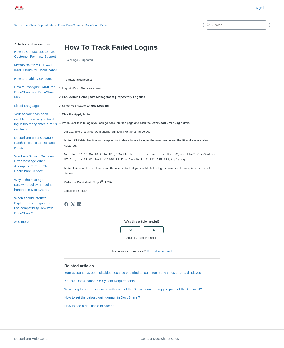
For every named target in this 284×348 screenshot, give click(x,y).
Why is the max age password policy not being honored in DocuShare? (33, 185)
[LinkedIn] (79, 204)
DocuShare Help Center (31, 338)
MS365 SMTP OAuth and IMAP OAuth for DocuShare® (35, 67)
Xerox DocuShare (69, 25)
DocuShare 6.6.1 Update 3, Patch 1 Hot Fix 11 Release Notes (34, 142)
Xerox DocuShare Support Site (34, 25)
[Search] (236, 25)
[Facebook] (66, 204)
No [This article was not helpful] (153, 229)
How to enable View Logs (33, 78)
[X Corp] (73, 204)
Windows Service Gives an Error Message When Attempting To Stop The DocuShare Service (34, 163)
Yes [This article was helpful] (130, 229)
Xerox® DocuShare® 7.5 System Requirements (99, 281)
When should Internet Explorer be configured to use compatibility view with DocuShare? (33, 205)
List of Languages (27, 106)
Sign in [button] (260, 8)
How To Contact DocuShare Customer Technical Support (35, 54)
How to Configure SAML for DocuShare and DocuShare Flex (34, 92)
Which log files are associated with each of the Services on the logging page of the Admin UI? (133, 289)
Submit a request (159, 251)
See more (21, 221)
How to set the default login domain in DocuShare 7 (102, 297)
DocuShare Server (97, 25)
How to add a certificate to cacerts (89, 306)
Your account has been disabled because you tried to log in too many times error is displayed (35, 121)
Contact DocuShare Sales (159, 338)
